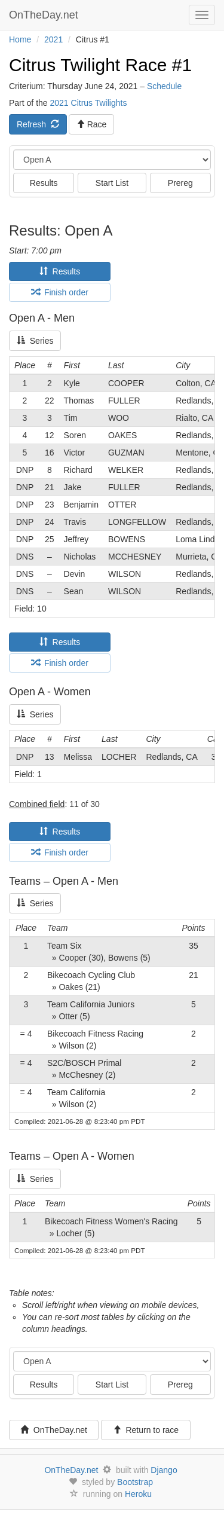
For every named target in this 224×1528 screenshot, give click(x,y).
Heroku (138, 1494)
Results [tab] (59, 271)
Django (164, 1470)
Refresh (38, 124)
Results (44, 183)
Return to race (146, 1430)
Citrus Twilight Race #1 (100, 65)
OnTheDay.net (45, 15)
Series (35, 341)
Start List (112, 183)
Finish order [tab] (59, 292)
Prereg (180, 183)
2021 (53, 39)
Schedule (164, 86)
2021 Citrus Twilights (88, 103)
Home (20, 39)
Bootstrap (135, 1482)
